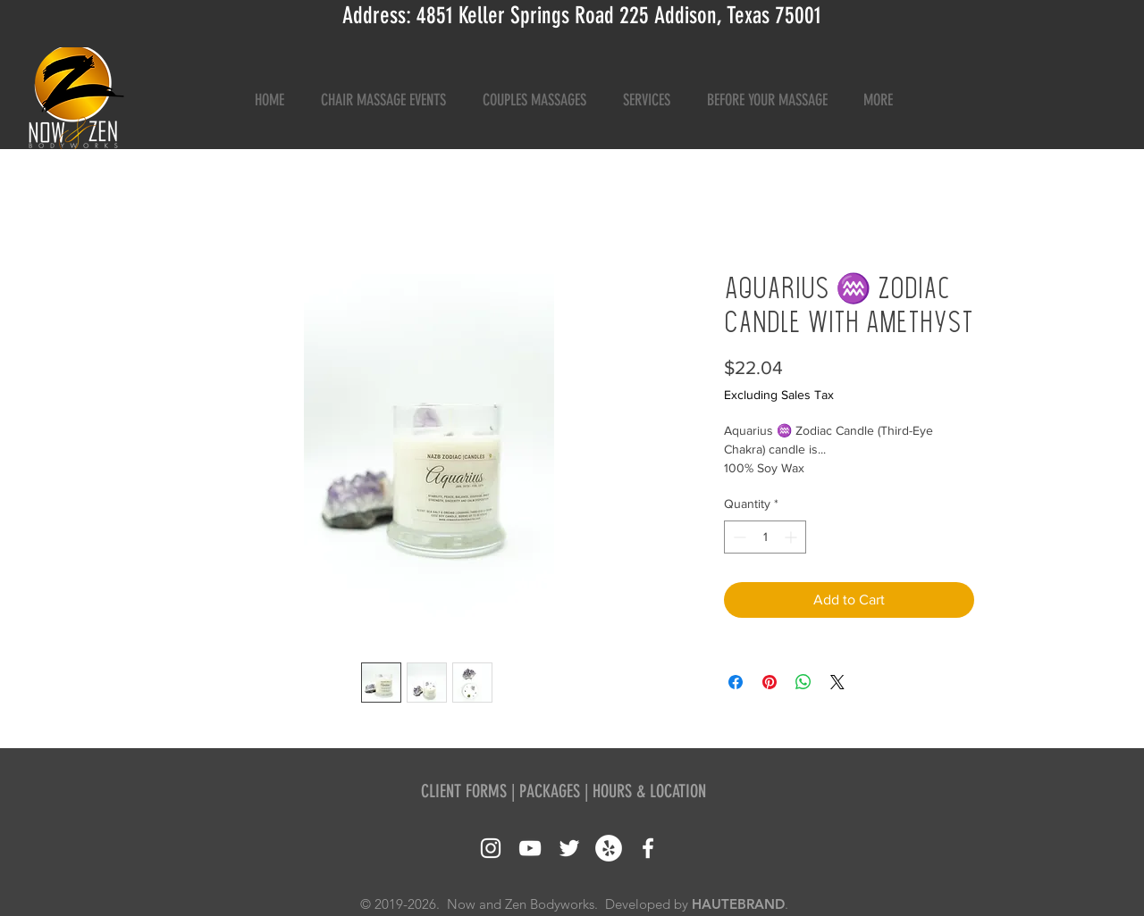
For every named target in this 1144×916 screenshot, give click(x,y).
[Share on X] (837, 682)
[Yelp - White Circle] (608, 848)
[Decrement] (738, 537)
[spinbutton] (765, 537)
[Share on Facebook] (735, 682)
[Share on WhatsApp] (803, 682)
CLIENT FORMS (464, 791)
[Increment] (792, 537)
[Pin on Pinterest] (769, 682)
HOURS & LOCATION (649, 791)
